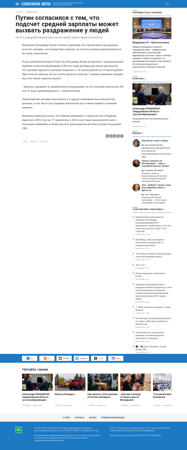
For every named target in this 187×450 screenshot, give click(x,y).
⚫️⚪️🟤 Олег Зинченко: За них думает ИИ (150, 348)
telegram (81, 358)
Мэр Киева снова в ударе (155, 140)
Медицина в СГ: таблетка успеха (150, 42)
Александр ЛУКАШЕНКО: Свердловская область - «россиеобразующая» (146, 111)
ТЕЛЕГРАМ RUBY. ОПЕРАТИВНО (147, 209)
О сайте (66, 418)
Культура (91, 405)
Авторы (92, 418)
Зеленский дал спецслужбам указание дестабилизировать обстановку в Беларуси (149, 335)
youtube (64, 358)
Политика (138, 79)
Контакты (79, 418)
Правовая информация (112, 418)
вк (30, 358)
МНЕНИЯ (136, 133)
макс (116, 358)
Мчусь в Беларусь (65, 394)
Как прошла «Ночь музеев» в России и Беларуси (103, 395)
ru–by (98, 358)
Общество (125, 405)
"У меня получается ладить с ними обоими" (152, 308)
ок (47, 358)
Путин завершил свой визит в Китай (150, 275)
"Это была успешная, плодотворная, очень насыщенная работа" (153, 255)
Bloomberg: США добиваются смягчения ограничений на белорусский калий (149, 242)
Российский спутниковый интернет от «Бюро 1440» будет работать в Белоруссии (153, 321)
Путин (25, 141)
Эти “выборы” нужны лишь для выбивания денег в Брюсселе (156, 187)
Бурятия (33, 141)
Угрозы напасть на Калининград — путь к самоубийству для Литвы (155, 163)
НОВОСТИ (19, 12)
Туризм (58, 405)
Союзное (157, 405)
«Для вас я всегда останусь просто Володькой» (130, 397)
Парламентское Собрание (147, 12)
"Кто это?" (140, 264)
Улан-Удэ (42, 141)
